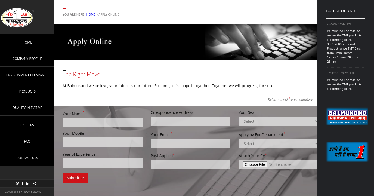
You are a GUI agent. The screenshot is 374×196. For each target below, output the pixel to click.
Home (90, 14)
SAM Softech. (32, 191)
